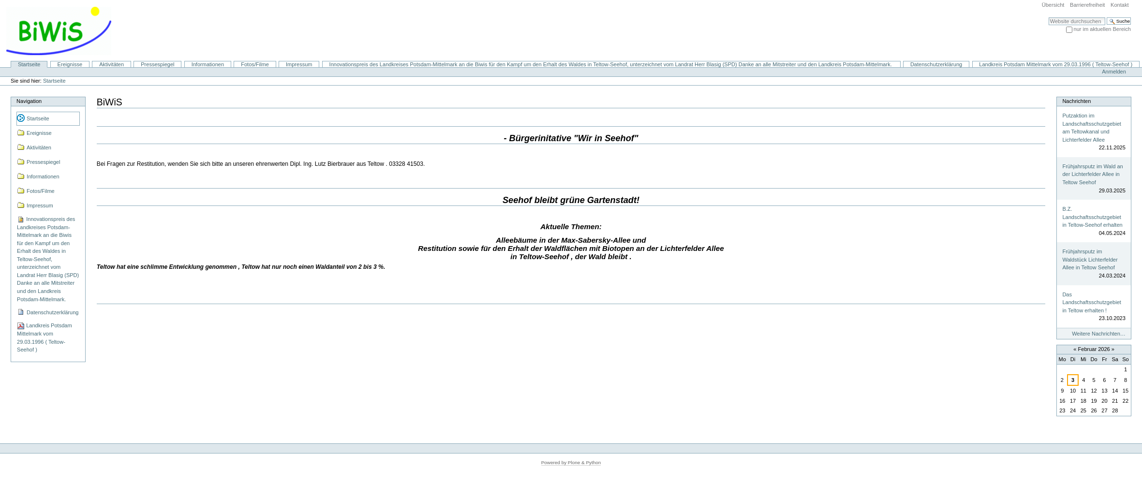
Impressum (299, 64)
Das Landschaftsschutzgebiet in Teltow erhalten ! (1091, 302)
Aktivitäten (111, 64)
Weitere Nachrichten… (1099, 334)
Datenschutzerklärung (936, 64)
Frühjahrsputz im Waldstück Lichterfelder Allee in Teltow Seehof (1089, 259)
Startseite (29, 64)
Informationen (208, 64)
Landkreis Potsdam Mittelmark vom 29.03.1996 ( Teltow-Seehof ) (1055, 64)
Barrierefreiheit (1087, 5)
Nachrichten (1076, 101)
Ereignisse (70, 64)
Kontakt (1119, 5)
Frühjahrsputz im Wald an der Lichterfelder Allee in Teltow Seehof (1092, 174)
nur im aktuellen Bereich (1102, 29)
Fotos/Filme (255, 64)
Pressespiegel (157, 64)
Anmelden (1114, 71)
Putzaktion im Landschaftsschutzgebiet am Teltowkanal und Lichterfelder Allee (1091, 128)
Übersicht (1053, 5)
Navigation (29, 101)
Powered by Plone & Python (571, 462)
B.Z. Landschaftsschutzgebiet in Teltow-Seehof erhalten (1092, 217)
